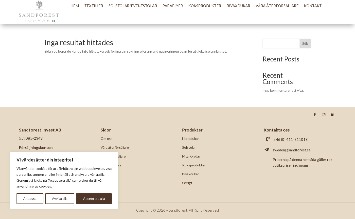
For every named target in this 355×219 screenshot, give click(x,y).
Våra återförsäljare (277, 5)
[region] (64, 180)
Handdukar (190, 138)
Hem (75, 5)
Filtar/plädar (191, 156)
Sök (305, 43)
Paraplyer (172, 5)
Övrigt (187, 183)
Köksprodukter (204, 5)
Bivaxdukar (238, 5)
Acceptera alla (94, 198)
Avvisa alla (60, 198)
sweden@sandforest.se (292, 150)
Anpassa (29, 198)
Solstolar (189, 147)
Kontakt (313, 5)
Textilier (93, 5)
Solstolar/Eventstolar (132, 5)
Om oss (106, 138)
